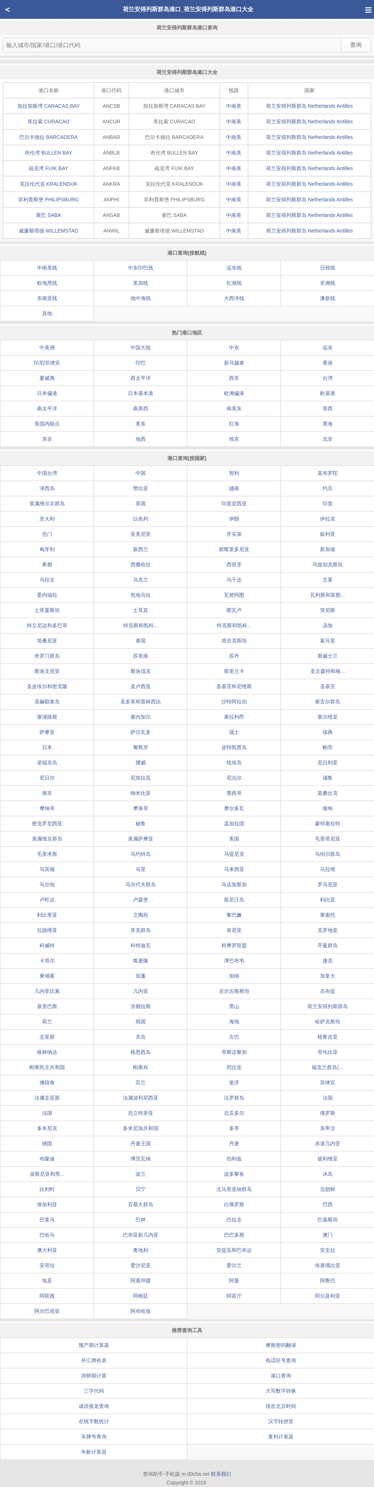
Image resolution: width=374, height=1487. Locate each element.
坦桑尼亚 (47, 641)
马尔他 (47, 884)
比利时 (47, 1189)
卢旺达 (47, 900)
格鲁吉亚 (327, 1037)
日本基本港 (140, 393)
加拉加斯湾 (48, 106)
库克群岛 (140, 930)
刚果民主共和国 (47, 1067)
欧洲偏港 (234, 393)
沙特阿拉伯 (234, 702)
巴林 (141, 1220)
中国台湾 (47, 473)
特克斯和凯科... (140, 625)
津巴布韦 (234, 961)
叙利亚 (327, 534)
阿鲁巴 (327, 1280)
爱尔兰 (234, 1265)
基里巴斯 (47, 1006)
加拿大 (327, 976)
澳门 (328, 1235)
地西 (141, 439)
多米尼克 (47, 1128)
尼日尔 (47, 778)
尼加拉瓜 (140, 778)
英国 (141, 503)
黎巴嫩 (234, 915)
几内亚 (140, 991)
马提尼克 (234, 854)
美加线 (140, 283)
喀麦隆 (140, 961)
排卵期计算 (94, 1376)
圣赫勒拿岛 (47, 702)
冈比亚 (234, 1067)
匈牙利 (47, 549)
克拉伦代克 (49, 184)
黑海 (328, 424)
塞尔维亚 (327, 717)
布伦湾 (48, 153)
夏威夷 (47, 378)
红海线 (234, 283)
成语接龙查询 (94, 1406)
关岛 (141, 1037)
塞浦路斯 (47, 717)
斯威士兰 (327, 656)
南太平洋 (47, 408)
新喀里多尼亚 (234, 549)
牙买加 (234, 534)
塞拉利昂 (234, 717)
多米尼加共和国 (140, 1128)
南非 (47, 793)
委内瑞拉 (47, 595)
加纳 (234, 976)
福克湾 (48, 168)
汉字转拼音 (281, 1421)
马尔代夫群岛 (140, 884)
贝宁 (141, 1189)
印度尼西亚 (234, 503)
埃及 (47, 1280)
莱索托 (327, 915)
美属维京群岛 (47, 839)
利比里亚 (47, 915)
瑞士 (234, 732)
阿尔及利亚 (327, 1296)
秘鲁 (141, 823)
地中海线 (140, 298)
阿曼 (234, 1280)
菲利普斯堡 (48, 199)
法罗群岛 (234, 1098)
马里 (141, 869)
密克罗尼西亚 (47, 823)
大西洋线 (234, 298)
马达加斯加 (234, 884)
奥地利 (140, 1250)
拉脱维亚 (47, 930)
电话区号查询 (281, 1360)
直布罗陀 (327, 473)
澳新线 (327, 298)
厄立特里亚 (140, 1113)
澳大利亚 (47, 1250)
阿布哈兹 (140, 1311)
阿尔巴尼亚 (47, 1311)
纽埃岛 (234, 762)
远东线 (234, 268)
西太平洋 (140, 378)
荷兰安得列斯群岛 (309, 106)
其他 (47, 313)
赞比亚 (140, 488)
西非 (234, 378)
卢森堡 (140, 900)
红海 (234, 424)
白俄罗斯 (234, 1204)
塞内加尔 (140, 717)
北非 (328, 439)
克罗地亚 (327, 930)
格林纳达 (47, 1052)
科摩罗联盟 (234, 945)
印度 (328, 503)
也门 (47, 534)
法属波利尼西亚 (140, 1098)
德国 (47, 1143)
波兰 (141, 1174)
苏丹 (234, 656)
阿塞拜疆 (140, 1280)
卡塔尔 (47, 961)
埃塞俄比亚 (327, 1265)
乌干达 (234, 580)
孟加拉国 (234, 823)
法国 (328, 1098)
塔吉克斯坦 (234, 641)
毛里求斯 (47, 854)
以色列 (140, 519)
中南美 (233, 106)
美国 (234, 839)
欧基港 (327, 393)
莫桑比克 (327, 793)
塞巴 (48, 215)
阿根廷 (140, 1296)
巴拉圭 (234, 1220)
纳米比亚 (140, 793)
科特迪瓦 (140, 945)
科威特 (47, 945)
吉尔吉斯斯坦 (234, 991)
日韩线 (327, 268)
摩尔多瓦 (234, 808)
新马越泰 (234, 363)
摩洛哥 (140, 808)
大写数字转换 (281, 1391)
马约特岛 (140, 854)
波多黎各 (234, 1174)
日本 (47, 747)
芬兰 (141, 1082)
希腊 (47, 564)
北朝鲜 (327, 1189)
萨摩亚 (47, 732)
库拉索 (49, 121)
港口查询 (281, 1376)
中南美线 (47, 268)
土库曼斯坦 (47, 610)
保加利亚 (47, 1204)
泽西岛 (47, 488)
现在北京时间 (281, 1406)
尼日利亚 (327, 762)
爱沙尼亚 (140, 1265)
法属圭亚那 (47, 1098)
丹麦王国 (140, 1143)
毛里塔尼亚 (327, 839)
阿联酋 (47, 1296)
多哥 (234, 1128)
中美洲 (47, 347)
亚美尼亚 (140, 534)
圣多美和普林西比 (140, 702)
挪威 (141, 762)
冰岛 (328, 1174)
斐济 (234, 1082)
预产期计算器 (94, 1345)
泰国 (141, 641)
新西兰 (140, 549)
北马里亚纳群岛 (234, 1189)
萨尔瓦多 (140, 732)
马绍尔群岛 (327, 854)
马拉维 (327, 869)
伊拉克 (327, 519)
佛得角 (47, 1082)
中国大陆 (140, 347)
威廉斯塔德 (48, 231)
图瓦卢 (234, 610)
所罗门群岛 (47, 656)
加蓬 (141, 976)
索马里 (327, 641)
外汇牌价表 (94, 1360)
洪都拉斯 (140, 1006)
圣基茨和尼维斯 (234, 686)
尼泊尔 (234, 778)
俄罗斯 (327, 1113)
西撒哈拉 (140, 564)
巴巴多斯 (234, 1235)
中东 (234, 347)
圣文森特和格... (327, 671)
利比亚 (327, 900)
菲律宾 (327, 1082)
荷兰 (47, 1021)
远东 (328, 347)
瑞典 (328, 732)
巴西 (328, 1204)
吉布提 (327, 991)
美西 (328, 408)
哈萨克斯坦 (327, 1021)
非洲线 (327, 283)
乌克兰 (140, 580)
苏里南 (140, 656)
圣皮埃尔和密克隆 (47, 686)
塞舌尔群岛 (327, 702)
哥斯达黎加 (234, 1052)
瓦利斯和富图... (327, 595)
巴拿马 (47, 1220)
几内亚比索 (47, 991)
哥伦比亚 (327, 1052)
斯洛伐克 (140, 671)
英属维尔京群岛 (47, 503)
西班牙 (234, 564)
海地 (234, 1021)
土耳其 (140, 610)
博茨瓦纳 (140, 1159)
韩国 (141, 1021)
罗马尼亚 (327, 884)
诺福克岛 (47, 762)
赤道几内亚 (327, 1143)
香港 (328, 363)
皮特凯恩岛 (234, 747)
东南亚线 (47, 298)
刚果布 (140, 1067)
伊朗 (234, 519)
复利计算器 (281, 1436)
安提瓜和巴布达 (234, 1250)
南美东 (234, 408)
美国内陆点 (47, 424)
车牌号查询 (94, 1436)
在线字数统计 (94, 1421)
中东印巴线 (140, 268)
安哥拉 (47, 1265)
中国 (141, 473)
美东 (141, 424)
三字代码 (94, 1391)
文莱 (328, 580)
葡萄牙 (140, 747)
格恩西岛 (140, 1052)
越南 (234, 488)
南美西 (140, 408)
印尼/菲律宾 (47, 363)
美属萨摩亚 (140, 839)
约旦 (328, 488)
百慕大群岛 (140, 1204)
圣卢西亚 (140, 686)
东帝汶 (327, 1128)
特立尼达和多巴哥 (47, 625)
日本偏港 (47, 393)
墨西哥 (234, 793)
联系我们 (221, 1474)
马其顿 (47, 869)
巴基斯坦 (327, 1220)
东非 (47, 439)
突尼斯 (327, 610)
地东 (234, 439)
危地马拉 (140, 595)
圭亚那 (47, 1037)
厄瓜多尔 (234, 1113)
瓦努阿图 (234, 595)
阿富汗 (234, 1296)
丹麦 (234, 1143)
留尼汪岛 (234, 900)
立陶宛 (140, 915)
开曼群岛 (327, 945)
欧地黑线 (47, 283)
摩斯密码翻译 (281, 1345)
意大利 (47, 519)
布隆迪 (47, 1159)
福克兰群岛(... (327, 1067)
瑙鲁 (328, 778)
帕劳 (328, 747)
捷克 (328, 961)
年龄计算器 (94, 1452)
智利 (234, 473)
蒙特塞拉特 (327, 823)
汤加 (328, 625)
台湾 (328, 378)
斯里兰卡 (234, 671)
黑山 (234, 1006)
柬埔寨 (47, 976)
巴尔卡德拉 (48, 137)
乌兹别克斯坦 (327, 564)
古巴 (234, 1037)
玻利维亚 (327, 1159)
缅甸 (328, 808)
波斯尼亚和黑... (47, 1174)
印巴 (141, 363)
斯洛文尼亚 (47, 671)
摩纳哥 (47, 808)
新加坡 (327, 549)
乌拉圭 (47, 580)
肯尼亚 (234, 930)
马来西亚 (234, 869)
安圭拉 (327, 1250)
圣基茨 (327, 686)
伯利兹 (234, 1159)
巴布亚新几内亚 (140, 1235)
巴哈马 (47, 1235)
